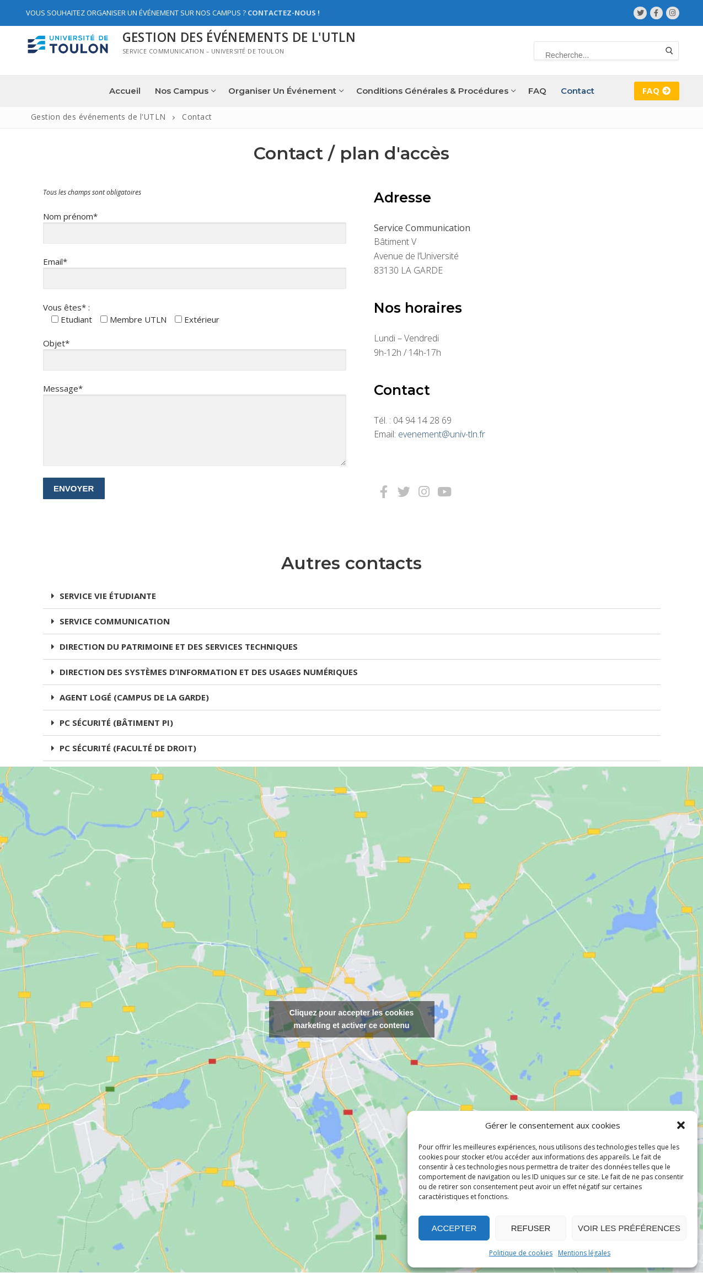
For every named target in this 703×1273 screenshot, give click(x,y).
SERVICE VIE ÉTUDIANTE (108, 595)
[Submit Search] (669, 51)
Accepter (454, 1228)
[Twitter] (640, 13)
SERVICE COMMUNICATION (115, 621)
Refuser (531, 1228)
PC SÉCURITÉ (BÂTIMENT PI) (116, 722)
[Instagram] (672, 13)
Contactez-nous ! (284, 13)
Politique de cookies (520, 1253)
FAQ (656, 90)
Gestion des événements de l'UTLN (239, 37)
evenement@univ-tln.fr (441, 434)
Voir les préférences (629, 1228)
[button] (680, 1125)
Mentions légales (584, 1253)
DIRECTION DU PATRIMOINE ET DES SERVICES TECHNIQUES (179, 646)
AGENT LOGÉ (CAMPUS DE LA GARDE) (134, 697)
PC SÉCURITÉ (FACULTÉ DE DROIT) (128, 747)
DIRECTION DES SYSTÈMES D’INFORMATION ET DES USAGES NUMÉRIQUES (209, 671)
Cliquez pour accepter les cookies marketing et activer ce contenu (351, 1019)
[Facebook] (656, 13)
